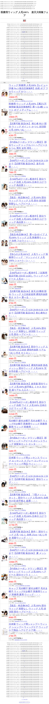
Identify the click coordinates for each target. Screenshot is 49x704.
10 (23, 78)
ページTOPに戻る (24, 699)
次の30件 (23, 650)
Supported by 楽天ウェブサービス (24, 702)
